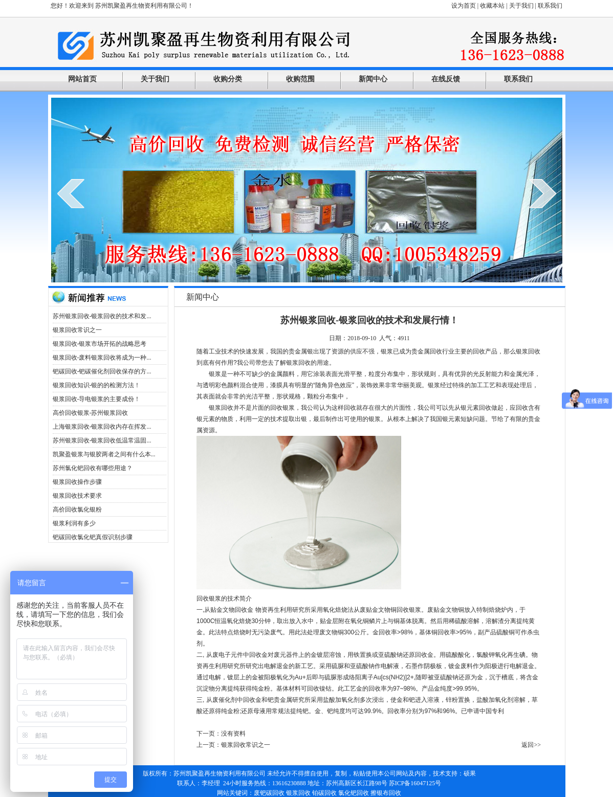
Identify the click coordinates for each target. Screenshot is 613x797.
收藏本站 (492, 5)
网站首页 (82, 79)
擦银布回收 (385, 792)
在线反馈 (445, 79)
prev (70, 193)
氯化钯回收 (353, 792)
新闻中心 (373, 79)
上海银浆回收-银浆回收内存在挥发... (102, 426)
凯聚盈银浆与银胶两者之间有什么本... (104, 454)
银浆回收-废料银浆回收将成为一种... (102, 357)
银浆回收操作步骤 (77, 481)
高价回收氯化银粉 (77, 509)
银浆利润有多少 (74, 523)
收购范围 (300, 79)
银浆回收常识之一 (77, 330)
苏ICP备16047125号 (415, 783)
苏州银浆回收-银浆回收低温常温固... (102, 440)
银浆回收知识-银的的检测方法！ (97, 385)
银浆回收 (298, 792)
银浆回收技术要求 (77, 495)
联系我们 (550, 5)
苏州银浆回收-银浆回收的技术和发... (102, 316)
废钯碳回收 (269, 792)
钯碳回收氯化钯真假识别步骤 (93, 537)
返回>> (531, 744)
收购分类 (227, 79)
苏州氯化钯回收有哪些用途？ (93, 468)
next (542, 193)
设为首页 (463, 5)
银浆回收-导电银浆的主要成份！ (97, 399)
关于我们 (521, 5)
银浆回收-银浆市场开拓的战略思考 (100, 343)
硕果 (470, 773)
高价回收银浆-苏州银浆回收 (90, 412)
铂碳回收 (324, 792)
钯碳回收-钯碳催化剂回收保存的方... (102, 371)
